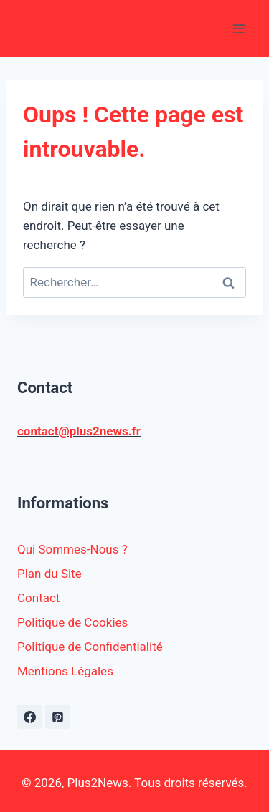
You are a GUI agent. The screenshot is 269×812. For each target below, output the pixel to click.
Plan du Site (49, 573)
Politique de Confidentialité (90, 646)
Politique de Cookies (72, 622)
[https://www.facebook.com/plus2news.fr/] (29, 717)
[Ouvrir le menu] (238, 28)
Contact (38, 598)
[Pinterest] (57, 717)
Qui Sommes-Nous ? (72, 549)
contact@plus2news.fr (79, 431)
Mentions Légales (65, 671)
